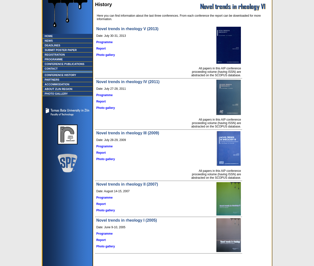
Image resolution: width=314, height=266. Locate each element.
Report (101, 48)
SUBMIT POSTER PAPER (61, 50)
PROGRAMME (54, 59)
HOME (49, 36)
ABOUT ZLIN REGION (58, 89)
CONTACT (51, 68)
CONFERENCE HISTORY (60, 75)
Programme (104, 42)
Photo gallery (105, 55)
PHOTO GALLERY (56, 93)
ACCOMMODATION (57, 84)
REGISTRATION (55, 54)
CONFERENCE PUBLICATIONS (64, 64)
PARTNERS (52, 79)
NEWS (49, 40)
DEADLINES (52, 45)
